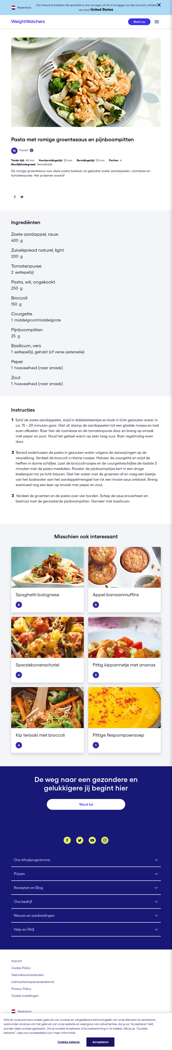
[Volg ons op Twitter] (79, 840)
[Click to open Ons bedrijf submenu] (86, 902)
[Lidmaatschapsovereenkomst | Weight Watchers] (32, 982)
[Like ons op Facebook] (67, 840)
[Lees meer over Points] (31, 150)
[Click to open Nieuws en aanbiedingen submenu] (86, 916)
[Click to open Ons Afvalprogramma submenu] (86, 860)
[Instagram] (104, 840)
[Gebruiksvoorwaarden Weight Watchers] (27, 975)
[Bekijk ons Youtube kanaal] (92, 840)
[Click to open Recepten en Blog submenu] (86, 888)
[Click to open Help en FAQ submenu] (86, 929)
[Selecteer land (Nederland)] (21, 1012)
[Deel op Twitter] (22, 197)
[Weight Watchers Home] (28, 21)
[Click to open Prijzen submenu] (86, 874)
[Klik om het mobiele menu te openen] (157, 22)
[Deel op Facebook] (14, 197)
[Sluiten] (159, 5)
